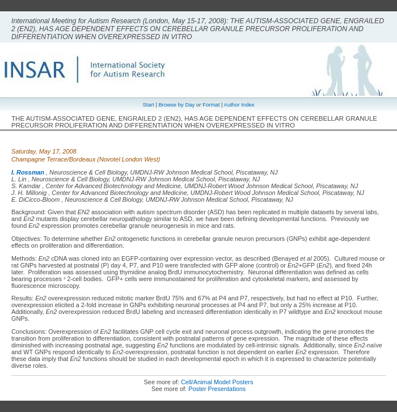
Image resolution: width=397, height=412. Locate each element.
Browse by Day (176, 104)
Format (210, 104)
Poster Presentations (217, 388)
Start (148, 104)
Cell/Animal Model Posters (217, 382)
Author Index (239, 104)
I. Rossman (27, 172)
